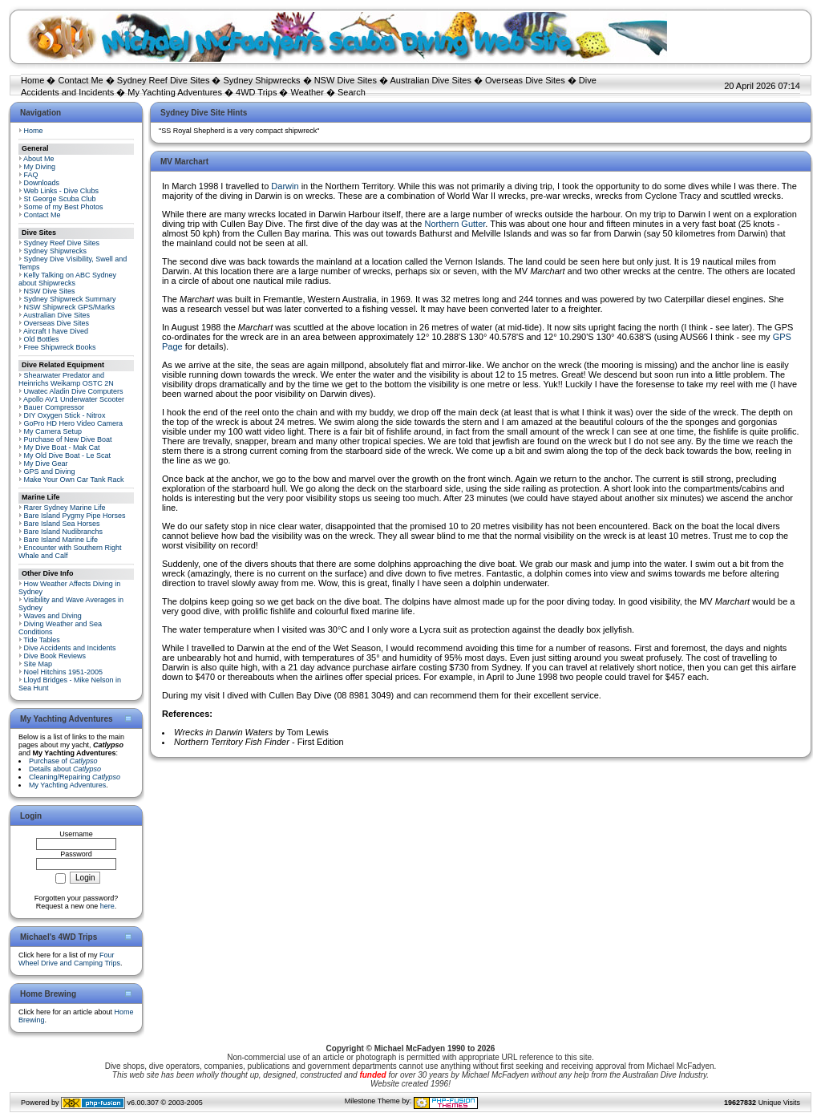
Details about (65, 769)
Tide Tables (41, 640)
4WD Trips (256, 92)
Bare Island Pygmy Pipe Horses (75, 516)
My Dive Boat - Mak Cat (62, 447)
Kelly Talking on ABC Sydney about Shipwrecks (67, 279)
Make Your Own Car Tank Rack (74, 480)
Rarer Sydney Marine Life (65, 508)
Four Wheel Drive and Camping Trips (69, 959)
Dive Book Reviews (55, 656)
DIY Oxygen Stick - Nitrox (65, 415)
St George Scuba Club (60, 199)
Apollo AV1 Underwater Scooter (73, 399)
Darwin (286, 186)
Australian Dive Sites (430, 80)
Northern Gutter (455, 224)
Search (352, 92)
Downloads (42, 183)
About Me (39, 159)
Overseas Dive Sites (525, 80)
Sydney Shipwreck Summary (70, 299)
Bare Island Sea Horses (62, 524)
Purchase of (63, 761)
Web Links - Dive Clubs (61, 191)
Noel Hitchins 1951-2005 (63, 672)
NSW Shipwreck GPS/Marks (69, 307)
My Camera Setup (53, 431)
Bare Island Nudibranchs (63, 532)
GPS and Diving (49, 471)
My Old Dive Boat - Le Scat (67, 455)
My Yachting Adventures (174, 92)
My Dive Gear (46, 463)
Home (32, 80)
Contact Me (80, 80)
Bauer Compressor (54, 407)
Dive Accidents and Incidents (70, 648)
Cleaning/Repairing (74, 777)
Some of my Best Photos (63, 207)
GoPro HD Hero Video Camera (73, 423)
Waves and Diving (53, 616)
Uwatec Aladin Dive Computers (73, 391)
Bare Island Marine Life (61, 540)
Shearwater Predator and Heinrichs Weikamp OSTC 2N (66, 379)
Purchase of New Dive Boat (68, 439)
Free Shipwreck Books (60, 347)
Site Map (38, 664)
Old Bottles (41, 339)
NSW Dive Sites (345, 80)
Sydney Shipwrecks (262, 80)
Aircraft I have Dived (55, 331)
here (107, 906)
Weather (307, 92)
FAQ (31, 175)
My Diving (40, 167)
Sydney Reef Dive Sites (163, 80)
